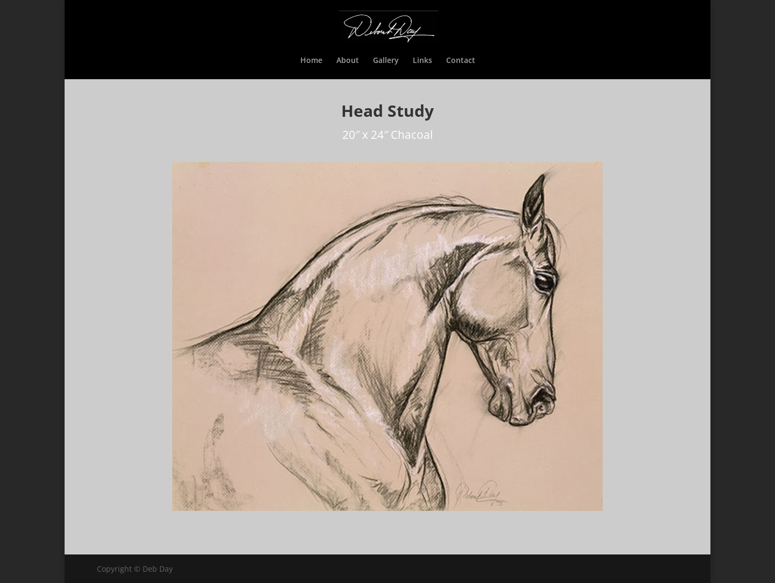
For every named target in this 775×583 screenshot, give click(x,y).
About (347, 61)
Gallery (386, 61)
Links (422, 61)
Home (311, 61)
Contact (460, 61)
